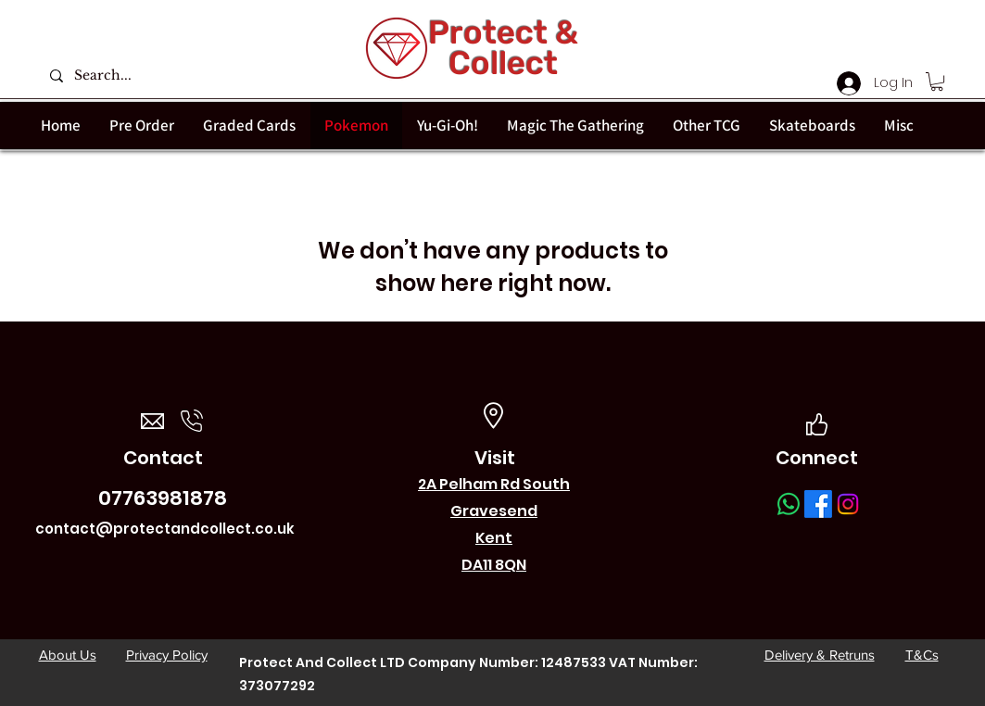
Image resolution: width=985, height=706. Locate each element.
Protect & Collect (503, 47)
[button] (937, 81)
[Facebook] (818, 504)
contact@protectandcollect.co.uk (165, 528)
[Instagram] (848, 504)
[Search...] (149, 75)
